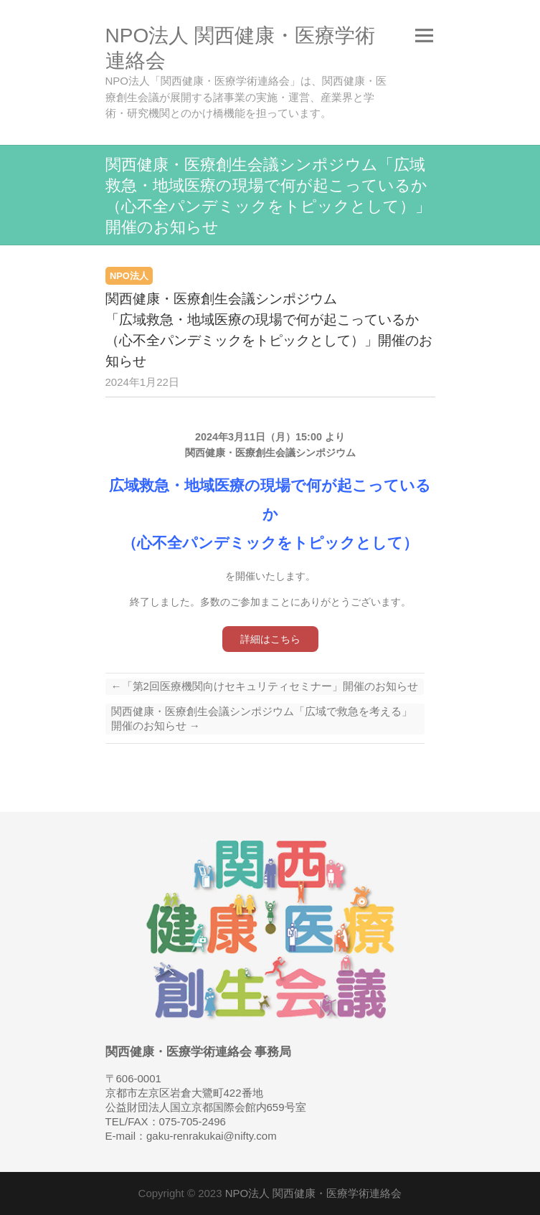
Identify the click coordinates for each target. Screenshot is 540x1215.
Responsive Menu (424, 35)
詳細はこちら (270, 639)
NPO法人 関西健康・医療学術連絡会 (240, 48)
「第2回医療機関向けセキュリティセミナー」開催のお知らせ (264, 686)
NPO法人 (129, 275)
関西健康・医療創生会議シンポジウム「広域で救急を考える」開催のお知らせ (261, 718)
